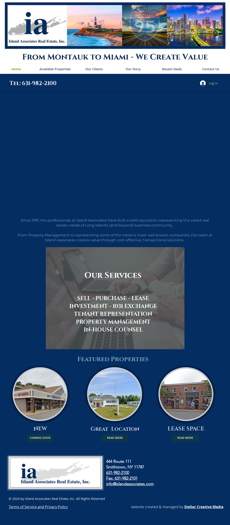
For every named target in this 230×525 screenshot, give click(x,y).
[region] (115, 298)
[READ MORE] (115, 438)
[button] (40, 438)
